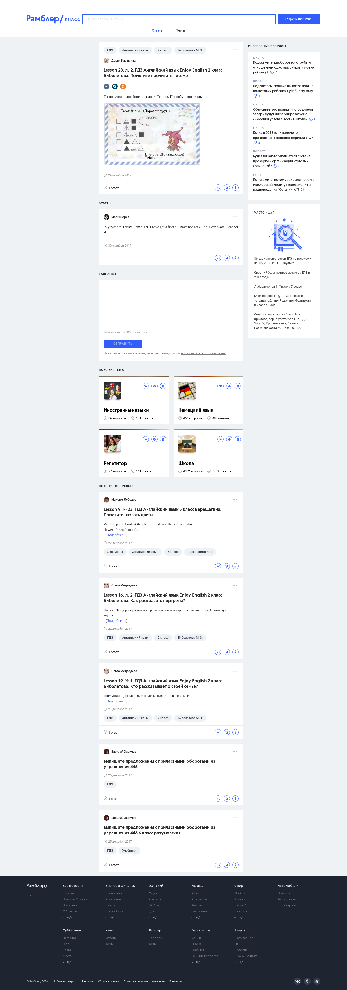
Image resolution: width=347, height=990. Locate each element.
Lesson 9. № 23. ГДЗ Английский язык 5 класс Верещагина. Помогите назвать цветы (162, 512)
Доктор (155, 930)
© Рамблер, (34, 981)
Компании (113, 899)
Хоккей (239, 899)
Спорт (239, 886)
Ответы (111, 938)
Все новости (73, 886)
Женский (156, 886)
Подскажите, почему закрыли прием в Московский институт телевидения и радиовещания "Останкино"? (283, 184)
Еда (151, 911)
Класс (110, 930)
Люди (67, 944)
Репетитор (115, 463)
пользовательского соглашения (203, 353)
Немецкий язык (196, 410)
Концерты (199, 899)
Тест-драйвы (287, 899)
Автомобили (288, 886)
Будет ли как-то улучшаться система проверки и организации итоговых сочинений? (282, 161)
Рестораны (200, 911)
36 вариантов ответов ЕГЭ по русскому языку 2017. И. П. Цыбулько (282, 261)
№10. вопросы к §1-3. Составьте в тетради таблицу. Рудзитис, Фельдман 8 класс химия (282, 300)
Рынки (110, 905)
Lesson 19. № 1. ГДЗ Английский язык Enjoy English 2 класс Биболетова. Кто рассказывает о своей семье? (163, 684)
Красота (155, 899)
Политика (70, 905)
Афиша (198, 886)
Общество (70, 911)
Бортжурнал (287, 905)
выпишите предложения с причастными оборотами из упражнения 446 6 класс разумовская (159, 830)
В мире (68, 893)
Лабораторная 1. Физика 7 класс (278, 286)
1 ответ (111, 188)
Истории (69, 938)
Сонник (197, 938)
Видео (239, 930)
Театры (197, 905)
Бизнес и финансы (121, 886)
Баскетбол (242, 905)
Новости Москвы (75, 899)
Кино (195, 893)
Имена (196, 944)
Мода (153, 893)
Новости (284, 893)
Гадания (198, 950)
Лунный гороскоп (205, 956)
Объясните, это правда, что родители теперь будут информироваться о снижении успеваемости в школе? (283, 114)
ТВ (236, 944)
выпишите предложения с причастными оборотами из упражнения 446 (159, 764)
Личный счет (115, 911)
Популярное (243, 938)
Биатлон (240, 911)
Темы (109, 944)
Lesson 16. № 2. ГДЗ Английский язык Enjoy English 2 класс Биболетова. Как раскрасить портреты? (163, 598)
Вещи (67, 950)
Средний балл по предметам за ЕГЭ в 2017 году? (282, 275)
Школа (186, 463)
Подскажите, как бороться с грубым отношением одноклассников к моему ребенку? (284, 67)
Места (67, 956)
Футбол (240, 893)
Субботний (72, 930)
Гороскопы (201, 930)
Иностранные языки (126, 410)
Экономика (114, 893)
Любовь (155, 905)
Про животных (245, 956)
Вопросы (155, 938)
